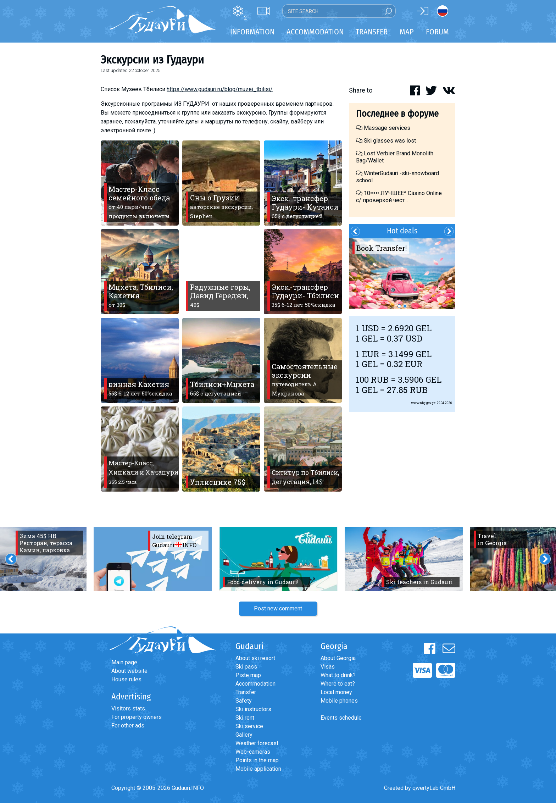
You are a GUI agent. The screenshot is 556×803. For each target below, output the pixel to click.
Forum (437, 32)
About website (129, 671)
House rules (126, 679)
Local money (336, 692)
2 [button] (405, 306)
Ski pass (246, 666)
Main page (124, 662)
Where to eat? (338, 683)
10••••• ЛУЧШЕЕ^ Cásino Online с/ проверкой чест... (399, 197)
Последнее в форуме (397, 113)
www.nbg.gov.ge (423, 403)
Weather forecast (256, 743)
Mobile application (258, 768)
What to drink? (338, 675)
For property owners (136, 717)
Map (407, 32)
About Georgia (338, 658)
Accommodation (255, 683)
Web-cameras (252, 751)
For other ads (127, 725)
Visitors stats (128, 708)
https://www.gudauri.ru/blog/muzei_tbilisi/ (220, 89)
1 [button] (399, 306)
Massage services (383, 127)
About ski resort (255, 658)
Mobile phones (339, 700)
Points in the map (257, 760)
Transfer (245, 692)
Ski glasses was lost (386, 140)
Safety (243, 700)
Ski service (249, 726)
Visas (328, 666)
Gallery (243, 734)
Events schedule (341, 717)
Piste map (248, 675)
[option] (402, 273)
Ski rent (244, 717)
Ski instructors (253, 709)
